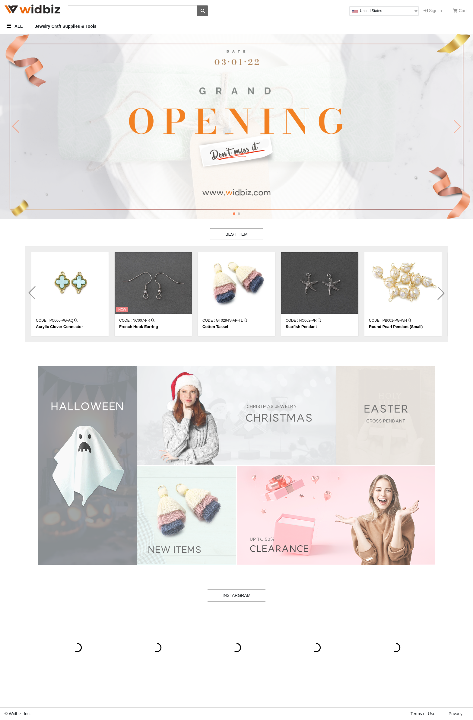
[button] (234, 213)
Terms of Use (423, 713)
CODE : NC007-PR (137, 320)
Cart (460, 10)
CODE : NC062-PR (303, 320)
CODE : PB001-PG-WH (390, 320)
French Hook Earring (138, 326)
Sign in (433, 10)
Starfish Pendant (301, 326)
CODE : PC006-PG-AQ (57, 320)
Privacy (455, 713)
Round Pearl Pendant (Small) (396, 326)
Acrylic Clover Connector (59, 326)
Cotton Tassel (215, 326)
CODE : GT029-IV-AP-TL (224, 320)
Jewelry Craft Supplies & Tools (65, 26)
